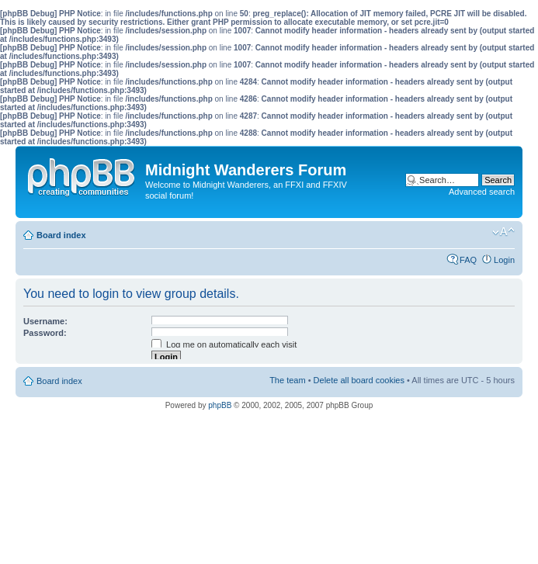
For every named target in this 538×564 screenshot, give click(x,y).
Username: (45, 321)
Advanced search (482, 191)
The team (287, 380)
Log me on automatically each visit (224, 344)
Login (504, 260)
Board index (61, 235)
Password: (45, 332)
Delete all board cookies (359, 380)
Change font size (503, 232)
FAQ (468, 260)
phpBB (219, 405)
